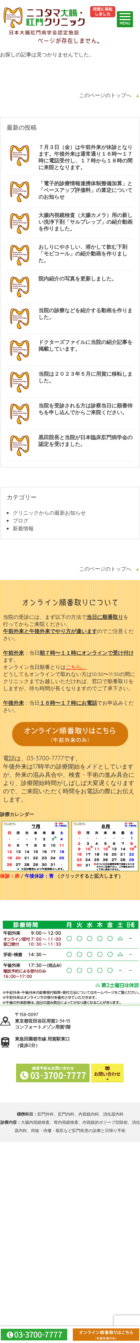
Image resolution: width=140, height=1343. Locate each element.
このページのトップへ (105, 95)
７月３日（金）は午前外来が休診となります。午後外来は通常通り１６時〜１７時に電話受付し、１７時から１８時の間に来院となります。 (85, 157)
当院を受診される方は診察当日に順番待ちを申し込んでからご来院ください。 (85, 409)
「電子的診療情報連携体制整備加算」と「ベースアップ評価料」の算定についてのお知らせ (85, 190)
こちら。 (76, 667)
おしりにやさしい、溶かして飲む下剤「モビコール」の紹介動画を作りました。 (82, 254)
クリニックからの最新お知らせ (49, 512)
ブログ (20, 520)
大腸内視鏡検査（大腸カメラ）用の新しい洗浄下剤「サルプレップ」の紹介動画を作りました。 (85, 222)
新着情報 (23, 528)
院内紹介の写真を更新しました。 (77, 278)
